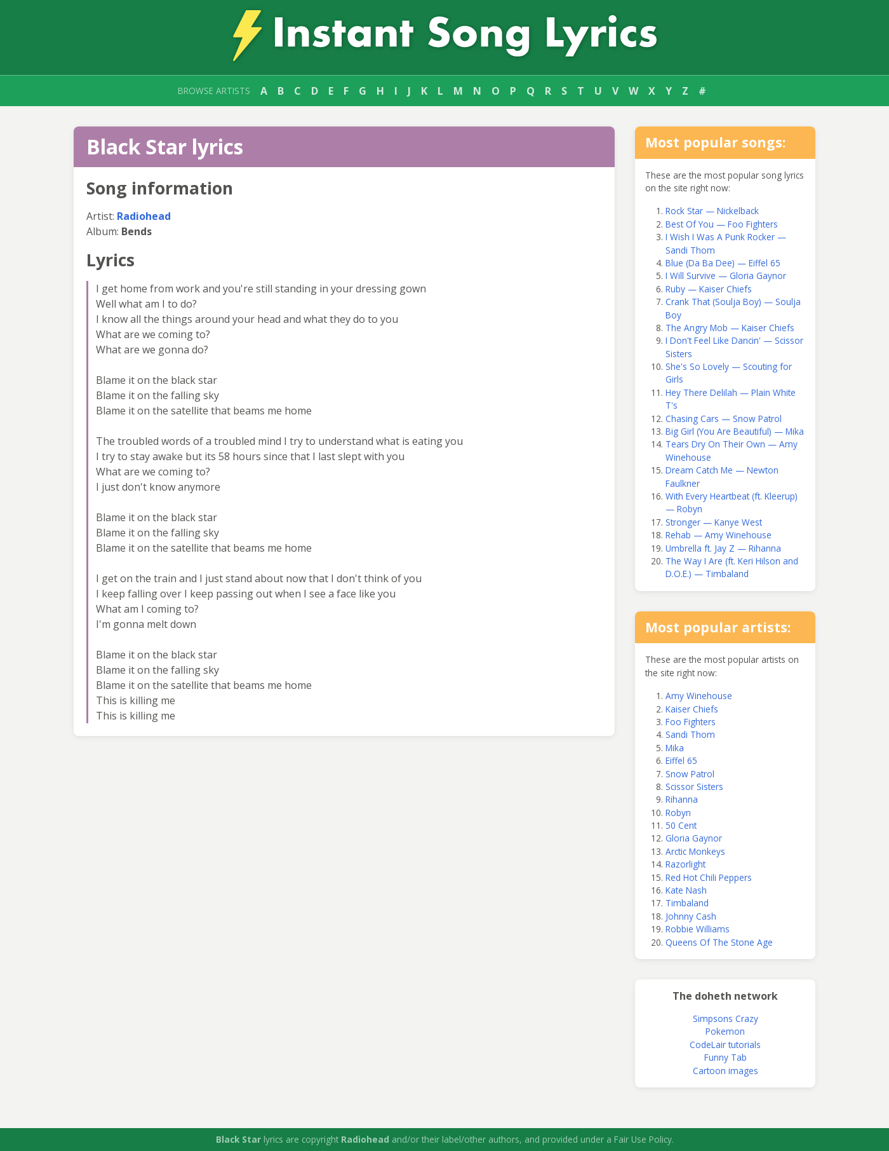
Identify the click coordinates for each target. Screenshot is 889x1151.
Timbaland (687, 903)
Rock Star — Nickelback (712, 211)
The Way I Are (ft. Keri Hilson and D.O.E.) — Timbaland (731, 567)
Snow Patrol (689, 774)
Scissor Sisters (694, 786)
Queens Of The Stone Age (719, 942)
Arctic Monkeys (695, 851)
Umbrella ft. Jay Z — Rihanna (723, 548)
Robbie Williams (697, 929)
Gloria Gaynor (693, 838)
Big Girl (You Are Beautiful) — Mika (734, 431)
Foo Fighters (690, 722)
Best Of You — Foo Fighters (721, 224)
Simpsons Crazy (725, 1018)
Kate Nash (686, 890)
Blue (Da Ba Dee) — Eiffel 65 (722, 263)
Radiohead (144, 216)
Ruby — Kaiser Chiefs (708, 289)
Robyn (678, 813)
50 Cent (681, 825)
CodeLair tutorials (725, 1045)
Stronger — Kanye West (713, 522)
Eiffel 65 (681, 760)
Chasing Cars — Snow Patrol (723, 418)
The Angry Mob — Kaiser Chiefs (729, 328)
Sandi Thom (690, 734)
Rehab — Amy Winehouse (718, 535)
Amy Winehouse (698, 696)
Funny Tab (725, 1057)
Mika (674, 748)
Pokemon (725, 1031)
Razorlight (685, 864)
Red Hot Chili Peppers (708, 877)
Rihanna (681, 799)
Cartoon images (725, 1071)
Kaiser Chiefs (691, 709)
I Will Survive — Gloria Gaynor (725, 275)
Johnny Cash (690, 916)
